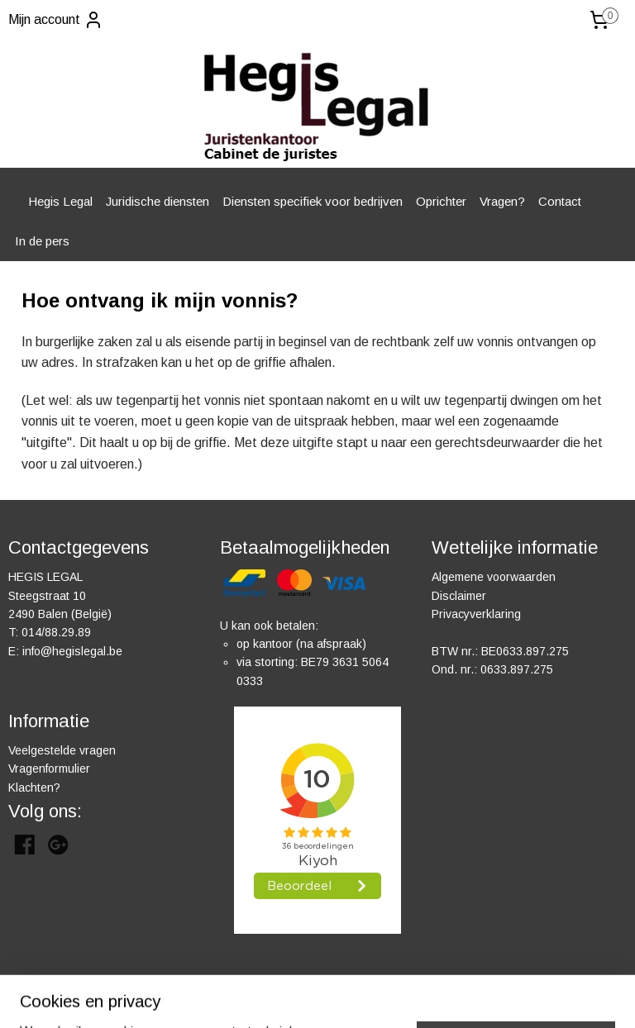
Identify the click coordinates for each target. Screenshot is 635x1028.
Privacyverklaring (476, 614)
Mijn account (55, 20)
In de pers (42, 241)
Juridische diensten (157, 201)
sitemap (367, 997)
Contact (559, 201)
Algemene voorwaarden (494, 576)
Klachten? (34, 787)
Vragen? (502, 201)
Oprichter (441, 201)
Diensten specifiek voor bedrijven (312, 201)
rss (397, 997)
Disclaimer (459, 595)
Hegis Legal (60, 201)
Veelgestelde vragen (62, 750)
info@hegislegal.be (72, 651)
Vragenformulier (49, 768)
